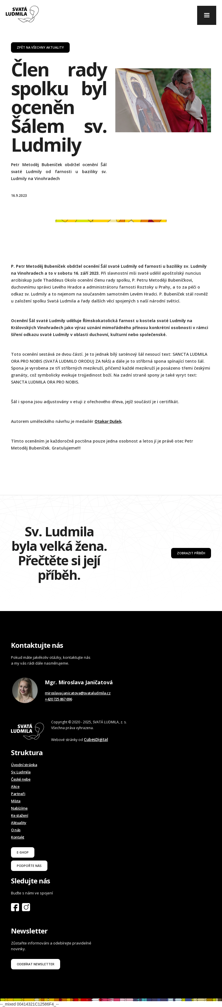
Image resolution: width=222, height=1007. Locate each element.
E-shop (23, 852)
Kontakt (17, 837)
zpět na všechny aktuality (40, 47)
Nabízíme (19, 808)
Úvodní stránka (24, 764)
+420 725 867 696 (58, 699)
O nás (16, 829)
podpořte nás (29, 865)
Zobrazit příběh (191, 553)
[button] (206, 15)
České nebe (20, 779)
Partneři (18, 793)
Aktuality (18, 822)
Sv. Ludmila (21, 772)
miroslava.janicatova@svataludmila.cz (77, 693)
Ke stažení (19, 815)
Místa (16, 801)
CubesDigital (96, 739)
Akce (15, 786)
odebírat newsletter (35, 964)
